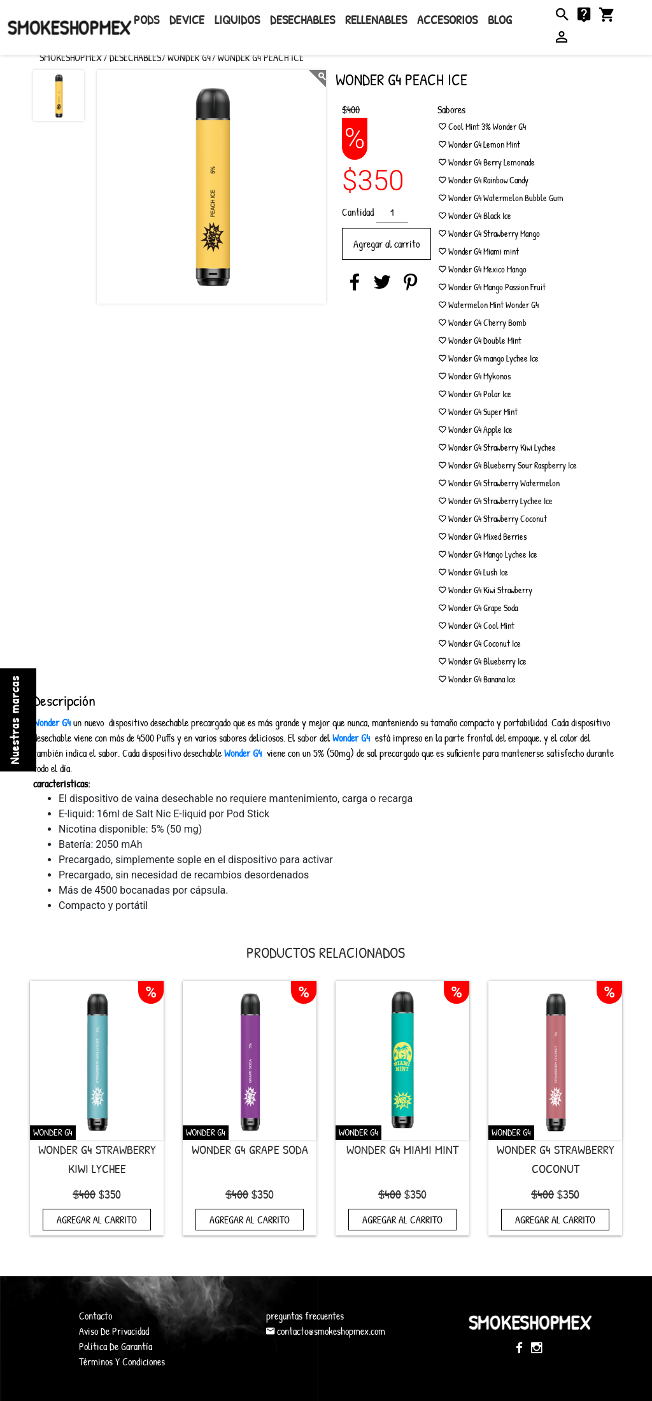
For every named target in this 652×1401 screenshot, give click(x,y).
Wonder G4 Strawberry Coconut (555, 1159)
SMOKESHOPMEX (71, 57)
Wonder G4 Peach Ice (261, 57)
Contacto (95, 1316)
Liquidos (237, 19)
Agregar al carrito (386, 244)
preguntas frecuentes (305, 1316)
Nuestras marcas (14, 719)
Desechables (302, 19)
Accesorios (447, 19)
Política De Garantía (115, 1346)
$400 (351, 109)
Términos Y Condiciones (122, 1362)
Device (186, 19)
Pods (146, 19)
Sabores (451, 109)
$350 (109, 1193)
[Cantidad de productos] (392, 212)
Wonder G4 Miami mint (402, 1149)
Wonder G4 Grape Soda (250, 1149)
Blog (500, 19)
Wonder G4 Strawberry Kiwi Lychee (97, 1159)
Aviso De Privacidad (114, 1331)
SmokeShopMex (69, 27)
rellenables (376, 19)
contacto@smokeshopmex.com (325, 1331)
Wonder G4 (189, 57)
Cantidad (358, 212)
